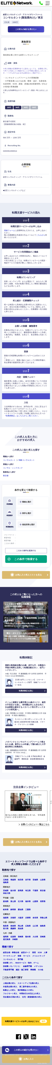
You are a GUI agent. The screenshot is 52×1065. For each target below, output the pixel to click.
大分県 (35, 937)
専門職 (20, 959)
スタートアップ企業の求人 (28, 983)
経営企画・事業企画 (11, 952)
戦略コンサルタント (27, 460)
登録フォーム (9, 230)
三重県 (28, 910)
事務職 (33, 970)
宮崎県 (42, 937)
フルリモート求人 (10, 993)
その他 (40, 970)
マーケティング (9, 956)
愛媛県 (13, 928)
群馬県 (20, 891)
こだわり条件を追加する (26, 551)
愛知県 (20, 910)
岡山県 (20, 926)
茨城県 (5, 891)
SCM (40, 952)
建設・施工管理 (22, 970)
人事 (45, 952)
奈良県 (35, 918)
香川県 (5, 928)
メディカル (38, 966)
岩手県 (28, 880)
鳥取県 (5, 926)
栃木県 (13, 891)
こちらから (40, 235)
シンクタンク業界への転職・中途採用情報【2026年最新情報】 (25, 608)
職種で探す (8, 946)
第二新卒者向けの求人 (28, 987)
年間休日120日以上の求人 (29, 993)
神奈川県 (6, 893)
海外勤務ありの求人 (26, 990)
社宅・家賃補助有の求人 (32, 997)
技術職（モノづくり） (12, 966)
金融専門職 (27, 966)
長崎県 (20, 937)
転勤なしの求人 (9, 990)
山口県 (35, 926)
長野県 (42, 901)
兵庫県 (28, 918)
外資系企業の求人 (10, 987)
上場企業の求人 (9, 983)
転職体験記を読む (26, 691)
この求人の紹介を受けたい (26, 29)
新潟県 (5, 901)
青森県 (13, 880)
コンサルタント (9, 460)
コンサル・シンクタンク (13, 468)
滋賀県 (5, 918)
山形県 (42, 880)
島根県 (13, 926)
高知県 (20, 928)
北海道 (5, 880)
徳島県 (42, 926)
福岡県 (5, 937)
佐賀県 (13, 937)
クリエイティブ (38, 956)
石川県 (20, 901)
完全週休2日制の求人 (11, 997)
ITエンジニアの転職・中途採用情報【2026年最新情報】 (25, 622)
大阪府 (20, 918)
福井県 (28, 901)
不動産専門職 (8, 970)
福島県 (5, 882)
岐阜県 (5, 910)
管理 (34, 952)
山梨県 (35, 901)
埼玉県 (28, 891)
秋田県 (20, 880)
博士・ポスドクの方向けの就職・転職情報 (25, 636)
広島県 (28, 926)
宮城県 (35, 880)
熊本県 (28, 937)
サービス (26, 956)
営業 (19, 956)
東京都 (5, 476)
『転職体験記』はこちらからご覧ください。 (22, 416)
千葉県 (35, 891)
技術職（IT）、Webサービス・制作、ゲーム (21, 963)
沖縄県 (15, 939)
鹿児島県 (6, 939)
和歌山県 (43, 918)
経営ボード (25, 952)
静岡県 (13, 910)
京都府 (13, 918)
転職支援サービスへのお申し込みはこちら (26, 1021)
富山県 (13, 901)
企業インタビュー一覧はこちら (35, 824)
